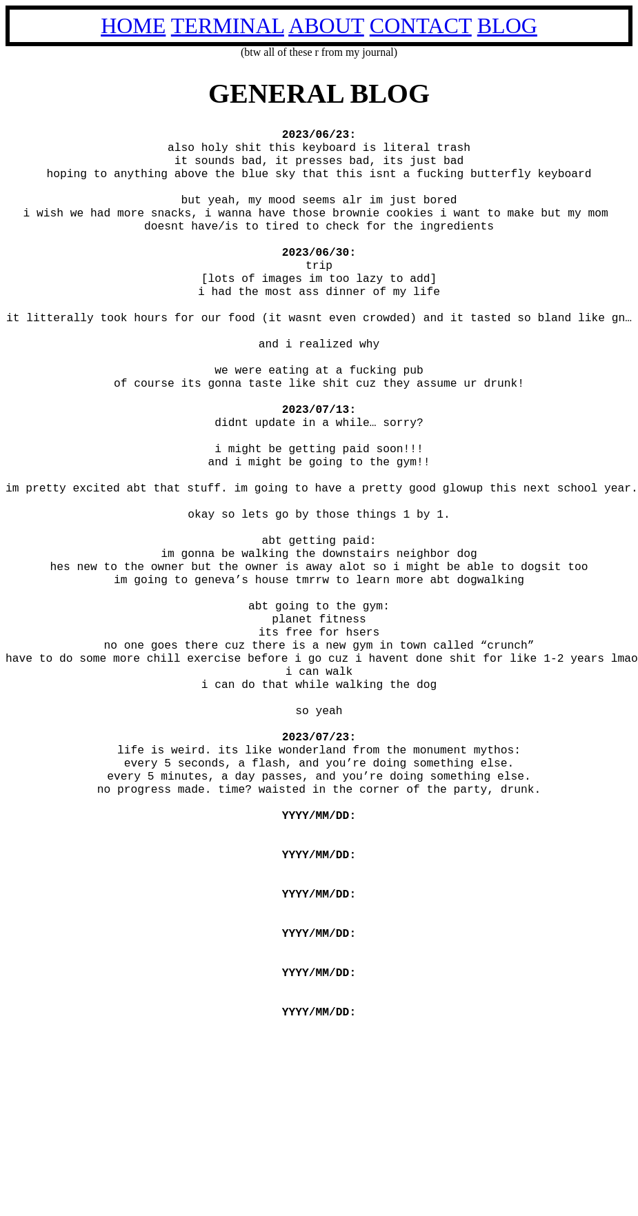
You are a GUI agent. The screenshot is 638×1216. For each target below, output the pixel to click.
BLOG (507, 25)
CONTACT (421, 25)
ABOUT (326, 25)
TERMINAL (227, 25)
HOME (133, 25)
